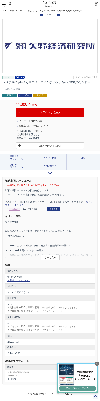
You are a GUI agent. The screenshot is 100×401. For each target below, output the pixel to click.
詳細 (83, 157)
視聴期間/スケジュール (16, 157)
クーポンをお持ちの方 (30, 121)
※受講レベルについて (18, 280)
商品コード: (23, 137)
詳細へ (38, 131)
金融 (12, 10)
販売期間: (21, 134)
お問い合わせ (50, 166)
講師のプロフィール (16, 166)
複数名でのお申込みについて (34, 125)
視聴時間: (21, 131)
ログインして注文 (50, 112)
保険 (20, 10)
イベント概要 (50, 157)
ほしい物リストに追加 (50, 145)
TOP (5, 10)
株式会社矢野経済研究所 (87, 77)
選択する (53, 209)
